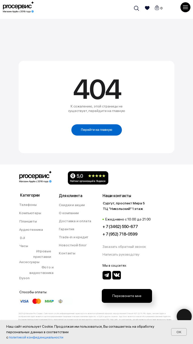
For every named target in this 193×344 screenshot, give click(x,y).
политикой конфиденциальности (36, 337)
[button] (127, 247)
